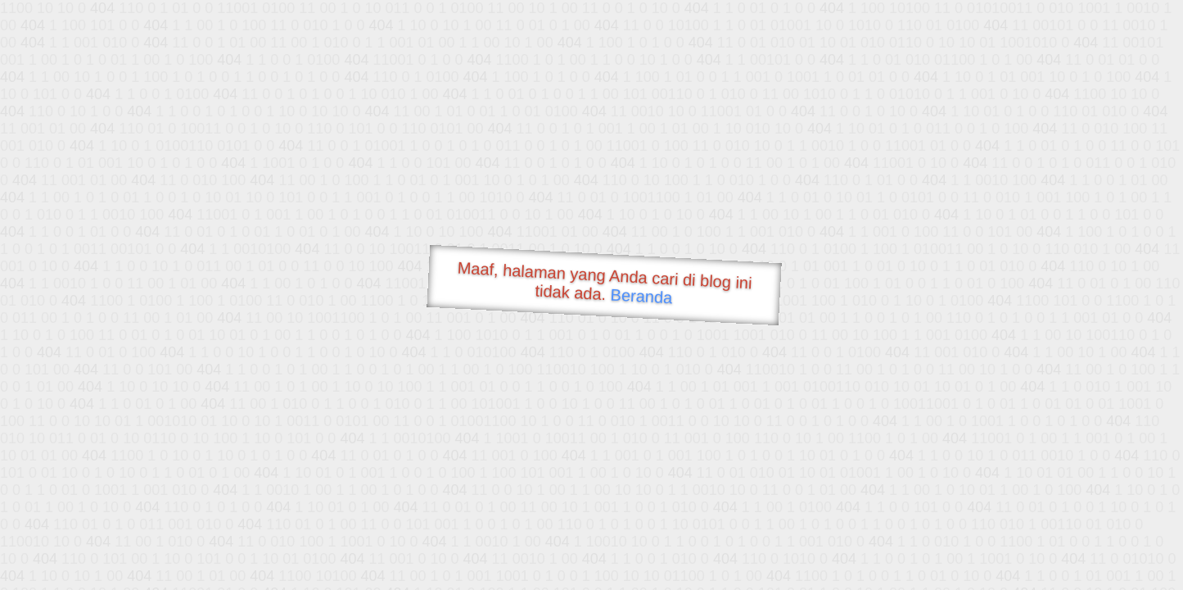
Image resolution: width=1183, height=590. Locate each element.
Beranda (641, 295)
